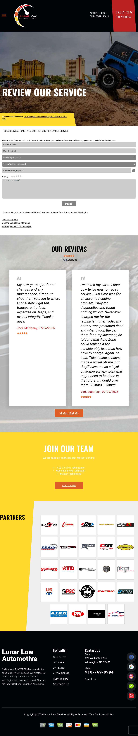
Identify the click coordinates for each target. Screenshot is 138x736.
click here (69, 485)
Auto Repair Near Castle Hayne (17, 226)
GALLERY (58, 662)
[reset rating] (10, 176)
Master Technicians (70, 473)
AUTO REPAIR (61, 673)
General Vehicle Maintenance (16, 223)
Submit (69, 203)
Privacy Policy (106, 714)
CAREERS (59, 667)
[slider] (16, 176)
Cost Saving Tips (10, 219)
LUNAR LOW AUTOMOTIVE (17, 131)
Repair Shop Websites (54, 714)
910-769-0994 (123, 17)
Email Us (90, 679)
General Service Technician (70, 470)
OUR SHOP (59, 657)
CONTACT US (38, 131)
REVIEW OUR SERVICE (57, 131)
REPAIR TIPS (60, 678)
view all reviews (69, 413)
